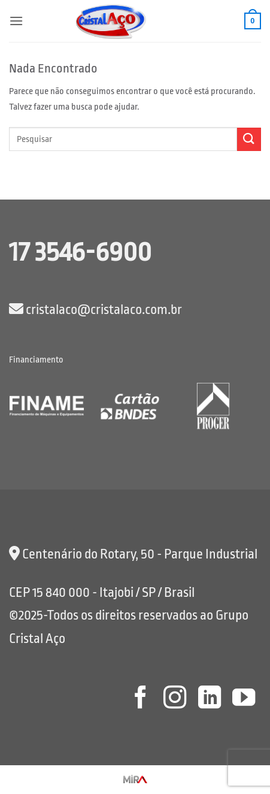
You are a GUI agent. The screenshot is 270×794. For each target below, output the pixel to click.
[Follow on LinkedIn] (209, 699)
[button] (16, 20)
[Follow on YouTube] (243, 699)
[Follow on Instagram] (174, 699)
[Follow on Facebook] (140, 699)
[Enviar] (249, 139)
